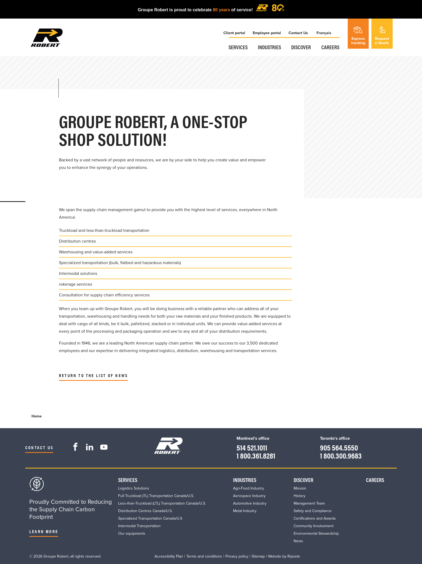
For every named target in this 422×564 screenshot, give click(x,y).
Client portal (233, 33)
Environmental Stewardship (316, 533)
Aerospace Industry (249, 495)
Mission (300, 488)
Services (237, 47)
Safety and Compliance (313, 510)
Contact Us (298, 33)
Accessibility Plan (168, 556)
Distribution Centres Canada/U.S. (145, 510)
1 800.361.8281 (255, 455)
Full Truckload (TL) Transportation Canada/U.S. (156, 495)
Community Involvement (313, 525)
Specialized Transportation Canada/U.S (150, 518)
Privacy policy (237, 556)
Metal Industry (244, 510)
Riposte (293, 556)
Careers (331, 47)
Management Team (309, 503)
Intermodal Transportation (139, 525)
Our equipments (131, 533)
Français (324, 33)
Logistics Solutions (133, 488)
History (299, 495)
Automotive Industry (249, 503)
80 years (221, 10)
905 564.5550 (338, 447)
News (298, 540)
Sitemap (258, 556)
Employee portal (266, 33)
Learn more (43, 531)
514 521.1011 (250, 447)
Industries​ (268, 47)
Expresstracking (358, 35)
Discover (301, 47)
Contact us (39, 447)
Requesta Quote (382, 35)
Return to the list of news (93, 375)
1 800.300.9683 (340, 455)
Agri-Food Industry (248, 488)
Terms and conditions (204, 556)
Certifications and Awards (315, 518)
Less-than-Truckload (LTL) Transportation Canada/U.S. (162, 503)
